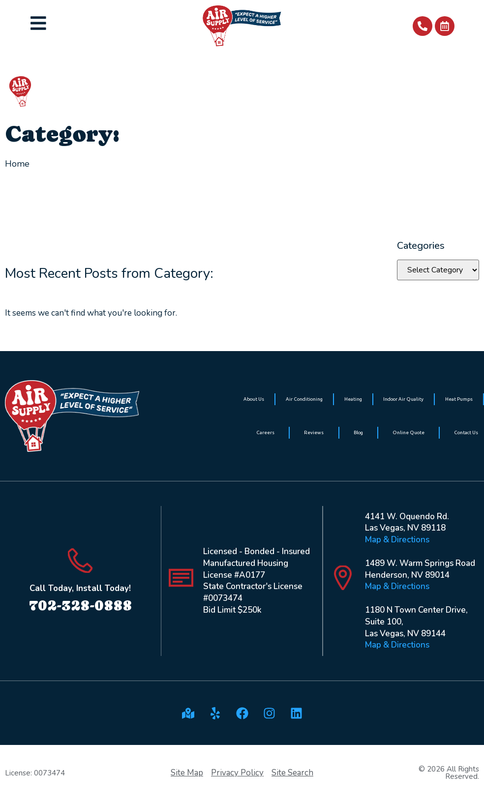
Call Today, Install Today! (80, 588)
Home (17, 164)
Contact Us (466, 432)
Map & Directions (397, 539)
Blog (358, 432)
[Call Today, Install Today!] (80, 560)
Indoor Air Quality (403, 399)
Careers (265, 432)
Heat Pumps (459, 399)
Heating (353, 399)
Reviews (314, 432)
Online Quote (408, 432)
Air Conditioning (304, 399)
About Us (253, 399)
